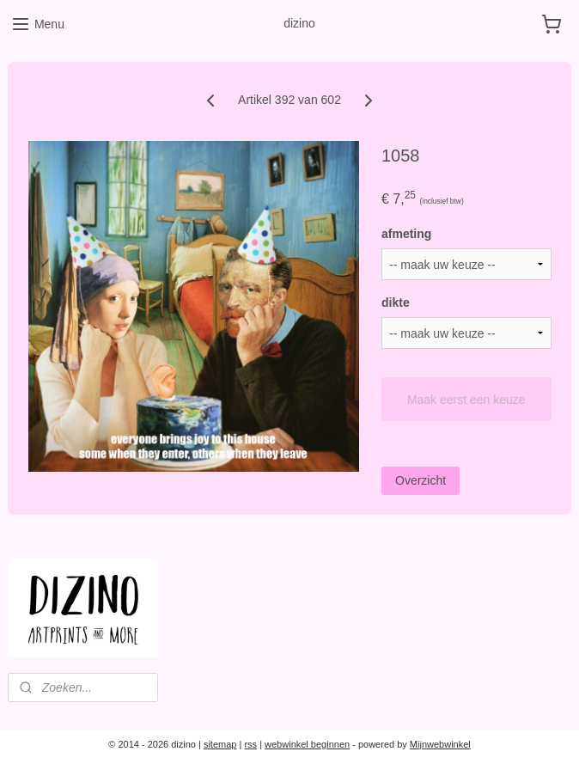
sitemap (220, 744)
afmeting (406, 234)
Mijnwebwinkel (440, 744)
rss (250, 744)
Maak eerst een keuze (466, 399)
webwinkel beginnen (307, 744)
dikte (395, 302)
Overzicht (420, 479)
